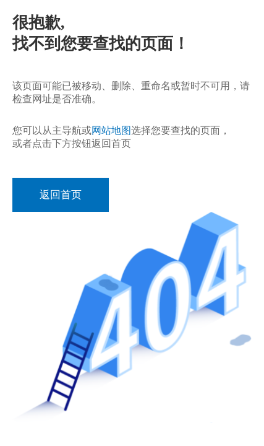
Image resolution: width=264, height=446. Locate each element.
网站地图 (111, 130)
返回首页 (61, 195)
